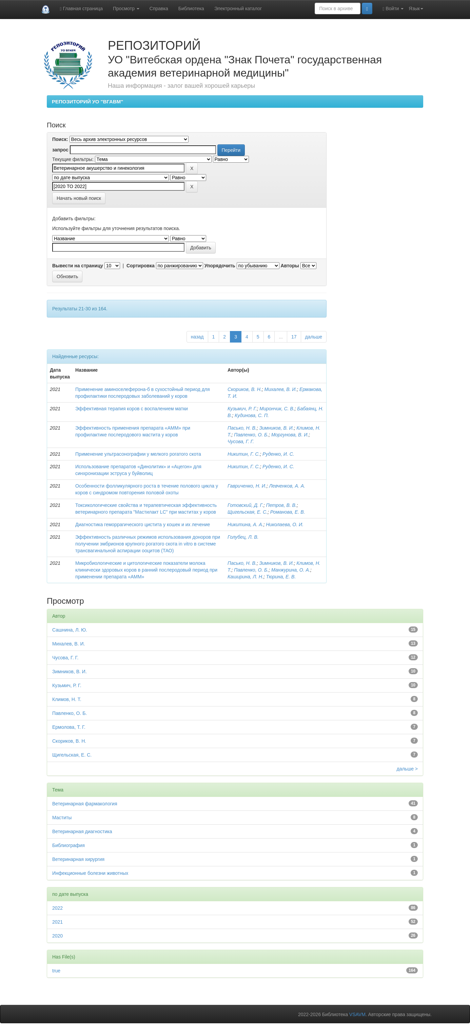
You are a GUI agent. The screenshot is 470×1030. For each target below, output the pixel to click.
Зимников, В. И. (276, 428)
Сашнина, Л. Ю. (69, 630)
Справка (159, 8)
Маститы (62, 817)
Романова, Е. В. (287, 512)
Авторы (289, 265)
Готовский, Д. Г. (245, 505)
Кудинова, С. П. (252, 415)
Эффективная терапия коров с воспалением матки (131, 408)
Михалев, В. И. (281, 389)
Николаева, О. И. (284, 524)
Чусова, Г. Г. (241, 441)
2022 (57, 908)
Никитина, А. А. (245, 524)
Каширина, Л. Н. (245, 576)
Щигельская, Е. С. (248, 512)
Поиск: (60, 139)
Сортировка (140, 265)
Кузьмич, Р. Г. (242, 408)
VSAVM (357, 1014)
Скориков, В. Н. (245, 389)
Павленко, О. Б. (251, 434)
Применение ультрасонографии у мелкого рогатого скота (138, 454)
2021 (57, 922)
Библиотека (191, 8)
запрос (60, 149)
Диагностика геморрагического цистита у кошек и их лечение (142, 524)
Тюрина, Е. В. (281, 576)
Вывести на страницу (77, 265)
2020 (57, 936)
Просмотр (126, 8)
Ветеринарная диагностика (82, 831)
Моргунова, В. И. (290, 434)
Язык (416, 8)
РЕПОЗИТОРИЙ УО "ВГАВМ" (87, 101)
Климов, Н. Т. (66, 699)
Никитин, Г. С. (244, 454)
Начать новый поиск (79, 198)
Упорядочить (219, 265)
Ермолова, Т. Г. (68, 727)
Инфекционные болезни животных (90, 873)
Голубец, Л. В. (243, 537)
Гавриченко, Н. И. (247, 486)
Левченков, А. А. (287, 486)
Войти (393, 9)
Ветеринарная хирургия (78, 859)
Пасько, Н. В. (242, 428)
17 (294, 336)
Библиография (68, 845)
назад (197, 336)
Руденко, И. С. (278, 454)
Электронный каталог (238, 8)
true (56, 970)
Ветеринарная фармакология (84, 803)
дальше (313, 336)
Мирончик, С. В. (276, 408)
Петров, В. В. (281, 505)
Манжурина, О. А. (290, 570)
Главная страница (81, 9)
